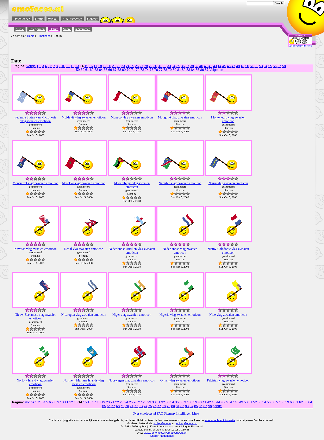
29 (150, 66)
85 (197, 70)
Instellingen (183, 413)
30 (155, 66)
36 (183, 66)
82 (184, 70)
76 (156, 70)
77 (161, 70)
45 (224, 66)
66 (110, 70)
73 (142, 70)
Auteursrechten (72, 19)
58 (284, 66)
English (154, 435)
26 (137, 66)
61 (87, 70)
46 (229, 66)
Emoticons (44, 35)
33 (169, 66)
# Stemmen (82, 29)
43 (215, 66)
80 (174, 70)
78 (165, 70)
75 (151, 70)
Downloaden (21, 19)
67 (115, 70)
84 (193, 70)
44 (220, 66)
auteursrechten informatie (220, 420)
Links (196, 413)
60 (82, 70)
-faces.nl (166, 423)
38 (192, 66)
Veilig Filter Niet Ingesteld (300, 46)
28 (146, 66)
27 (141, 66)
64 (101, 70)
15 (86, 66)
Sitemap (169, 413)
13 (77, 66)
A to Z (19, 29)
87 (206, 70)
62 (92, 70)
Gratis (39, 19)
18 (100, 66)
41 (206, 66)
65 (105, 70)
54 (265, 66)
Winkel (52, 19)
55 (270, 66)
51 (252, 66)
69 (124, 70)
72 (137, 70)
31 (160, 66)
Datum (53, 29)
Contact (92, 19)
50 (247, 66)
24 (128, 66)
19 (104, 66)
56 (275, 66)
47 (233, 66)
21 (114, 66)
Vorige (31, 66)
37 (187, 66)
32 (164, 66)
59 (78, 70)
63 (96, 70)
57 (279, 66)
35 (178, 66)
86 (202, 70)
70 (128, 70)
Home (31, 35)
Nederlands (167, 435)
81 (179, 70)
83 (188, 70)
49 (242, 66)
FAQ (160, 413)
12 (72, 66)
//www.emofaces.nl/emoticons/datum (165, 432)
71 (133, 70)
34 (173, 66)
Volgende (216, 70)
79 (170, 70)
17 (95, 66)
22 (118, 66)
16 (91, 66)
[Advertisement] (86, 46)
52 (256, 66)
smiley (157, 423)
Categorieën (37, 29)
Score (67, 29)
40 (201, 66)
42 (210, 66)
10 (63, 66)
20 (109, 66)
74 (147, 70)
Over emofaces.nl (144, 413)
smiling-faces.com (186, 423)
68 (119, 70)
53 (261, 66)
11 (68, 66)
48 (238, 66)
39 (196, 66)
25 (132, 66)
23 (123, 66)
